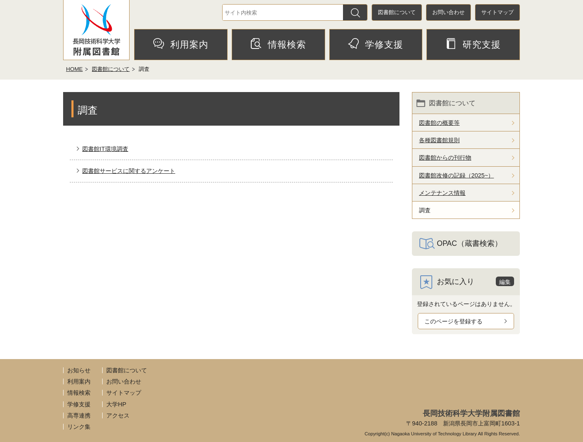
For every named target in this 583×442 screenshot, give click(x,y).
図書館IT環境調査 (105, 149)
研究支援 (473, 44)
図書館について (397, 12)
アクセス (118, 415)
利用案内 (180, 44)
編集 (505, 282)
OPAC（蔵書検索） (469, 243)
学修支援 (375, 44)
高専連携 (79, 415)
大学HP (116, 404)
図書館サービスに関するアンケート (128, 171)
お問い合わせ (448, 12)
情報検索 (278, 44)
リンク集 (79, 426)
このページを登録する (453, 321)
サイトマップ (497, 12)
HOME (74, 69)
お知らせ (79, 370)
